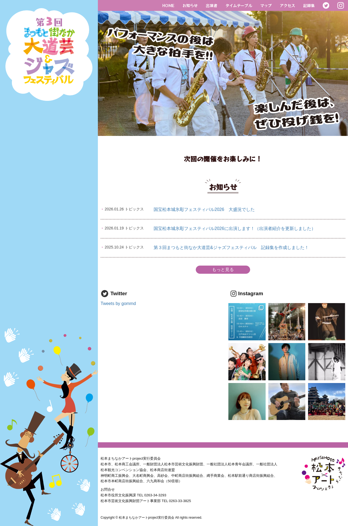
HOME (168, 5)
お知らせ (190, 5)
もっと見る (223, 269)
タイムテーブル (238, 5)
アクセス (287, 5)
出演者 (211, 5)
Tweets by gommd (118, 303)
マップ (266, 5)
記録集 (309, 5)
